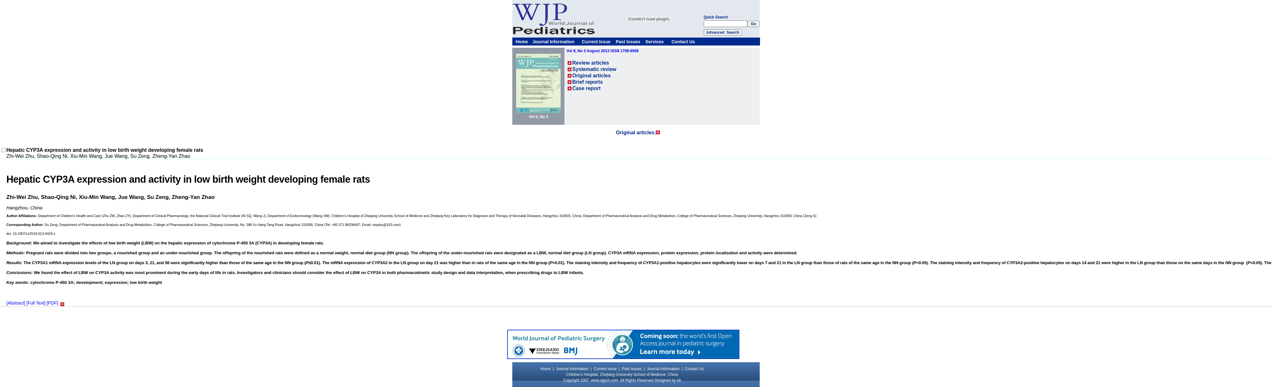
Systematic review (594, 69)
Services (655, 41)
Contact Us (683, 41)
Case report (586, 88)
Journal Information (553, 41)
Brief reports (587, 82)
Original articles (591, 75)
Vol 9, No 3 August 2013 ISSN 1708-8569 (603, 51)
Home (522, 41)
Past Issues (628, 41)
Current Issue (596, 41)
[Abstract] (15, 303)
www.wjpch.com (604, 380)
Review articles (590, 63)
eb (679, 380)
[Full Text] (35, 303)
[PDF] (52, 303)
